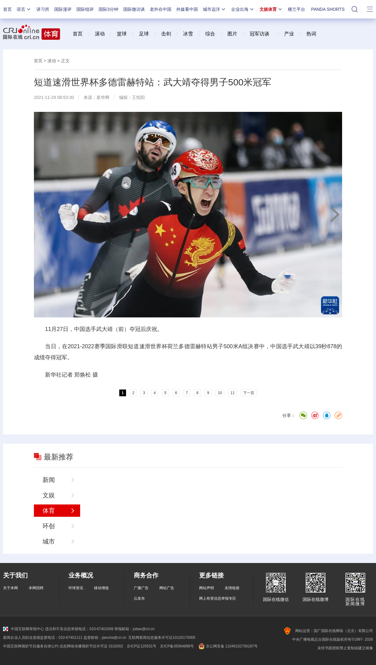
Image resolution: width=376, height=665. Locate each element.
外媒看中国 (187, 9)
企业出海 (243, 9)
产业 (289, 33)
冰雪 (188, 33)
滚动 (100, 33)
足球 (144, 33)
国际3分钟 (108, 9)
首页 (7, 9)
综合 (210, 33)
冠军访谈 (259, 33)
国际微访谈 (134, 9)
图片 (231, 33)
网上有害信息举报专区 (217, 598)
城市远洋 (214, 9)
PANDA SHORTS (328, 9)
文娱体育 (271, 9)
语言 (24, 9)
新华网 (102, 97)
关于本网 (10, 588)
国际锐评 (85, 9)
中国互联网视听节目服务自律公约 (31, 646)
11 (233, 393)
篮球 (122, 33)
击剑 (166, 33)
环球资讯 (75, 588)
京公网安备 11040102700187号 (228, 646)
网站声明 (206, 588)
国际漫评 (63, 9)
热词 (311, 33)
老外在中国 (160, 9)
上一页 (41, 214)
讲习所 (42, 9)
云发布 (139, 598)
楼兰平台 (296, 9)
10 (220, 393)
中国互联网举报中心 (23, 629)
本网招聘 (36, 588)
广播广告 (141, 588)
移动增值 (101, 588)
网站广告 (166, 588)
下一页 (334, 214)
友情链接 (232, 588)
